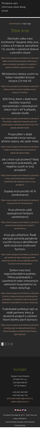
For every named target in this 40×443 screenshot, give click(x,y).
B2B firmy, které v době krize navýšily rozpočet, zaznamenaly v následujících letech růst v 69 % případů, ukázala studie (20, 121)
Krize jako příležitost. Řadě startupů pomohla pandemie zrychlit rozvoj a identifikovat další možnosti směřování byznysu (20, 257)
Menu (34, 5)
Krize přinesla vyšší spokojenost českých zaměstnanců (20, 229)
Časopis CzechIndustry (26, 438)
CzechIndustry (15, 39)
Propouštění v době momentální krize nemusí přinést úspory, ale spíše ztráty (20, 153)
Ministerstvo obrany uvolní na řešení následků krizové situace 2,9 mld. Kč (20, 93)
